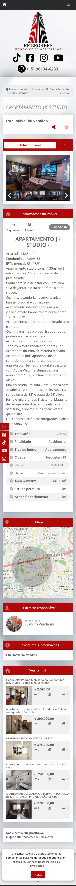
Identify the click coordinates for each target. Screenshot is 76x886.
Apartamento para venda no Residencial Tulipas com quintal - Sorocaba (36, 710)
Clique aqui (13, 837)
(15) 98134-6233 (42, 69)
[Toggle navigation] (68, 4)
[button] (11, 172)
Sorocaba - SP (39, 89)
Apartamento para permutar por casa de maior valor (36, 766)
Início (10, 89)
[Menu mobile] (4, 4)
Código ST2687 (18, 93)
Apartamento (60, 89)
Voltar (65, 93)
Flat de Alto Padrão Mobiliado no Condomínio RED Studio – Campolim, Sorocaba (35, 681)
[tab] (17, 145)
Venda (24, 89)
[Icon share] (16, 58)
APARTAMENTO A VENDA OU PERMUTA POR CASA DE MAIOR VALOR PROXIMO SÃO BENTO (37, 795)
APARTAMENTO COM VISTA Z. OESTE (29, 738)
